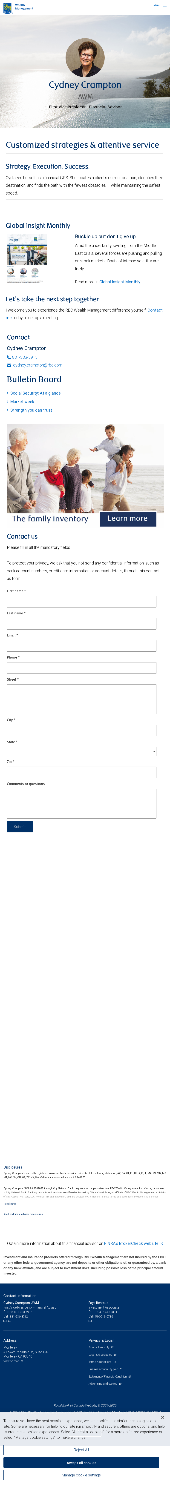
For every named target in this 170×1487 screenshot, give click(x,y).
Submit (20, 826)
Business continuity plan (104, 1369)
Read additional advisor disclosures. (23, 1214)
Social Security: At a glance (35, 393)
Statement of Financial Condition (108, 1376)
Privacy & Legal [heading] (101, 1340)
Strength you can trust (31, 410)
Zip (10, 762)
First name (16, 591)
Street (13, 680)
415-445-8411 (108, 1312)
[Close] (163, 1417)
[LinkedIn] (10, 1321)
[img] (85, 71)
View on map (11, 1361)
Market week (22, 401)
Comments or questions (26, 784)
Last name (16, 613)
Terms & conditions (100, 1362)
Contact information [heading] (19, 1295)
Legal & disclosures (101, 1355)
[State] (81, 751)
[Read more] (10, 1204)
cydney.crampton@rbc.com (34, 365)
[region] (85, 1449)
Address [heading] (10, 1340)
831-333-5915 (22, 357)
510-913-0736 (104, 1316)
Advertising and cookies (103, 1384)
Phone (13, 657)
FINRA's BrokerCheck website (131, 1243)
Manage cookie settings (81, 1475)
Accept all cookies (81, 1463)
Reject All (81, 1449)
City (11, 720)
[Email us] (5, 1321)
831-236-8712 (19, 1316)
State (12, 742)
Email (12, 635)
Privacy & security (99, 1347)
